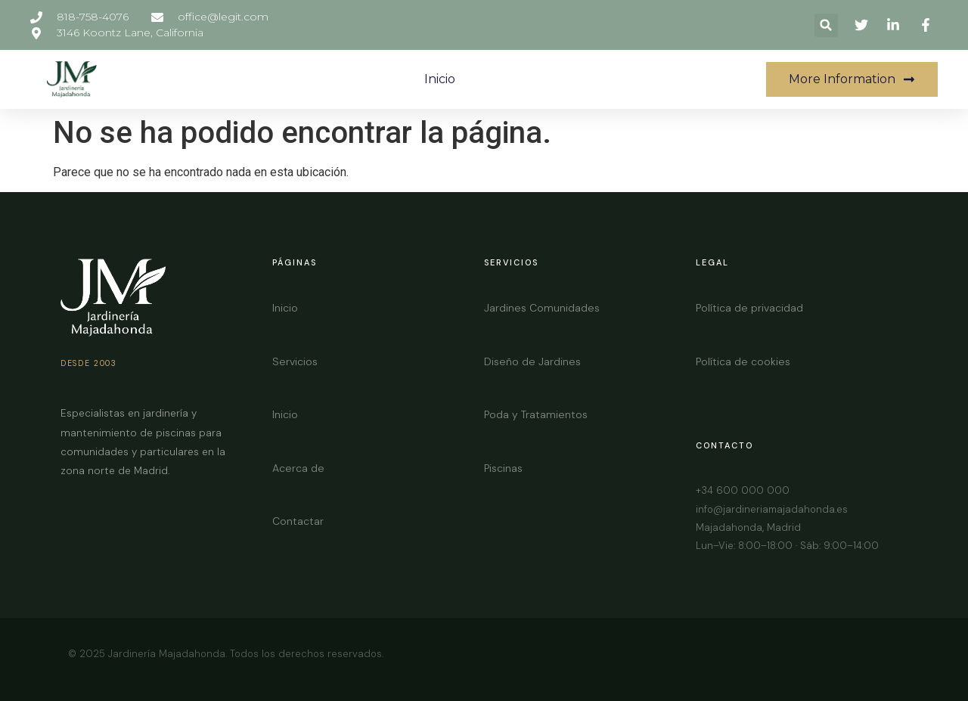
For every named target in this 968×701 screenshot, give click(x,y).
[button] (826, 25)
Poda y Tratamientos (536, 414)
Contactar (298, 521)
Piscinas (503, 468)
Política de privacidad (749, 308)
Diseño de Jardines (532, 361)
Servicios (295, 361)
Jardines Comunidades (542, 308)
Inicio (439, 79)
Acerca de (298, 468)
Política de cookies (743, 361)
